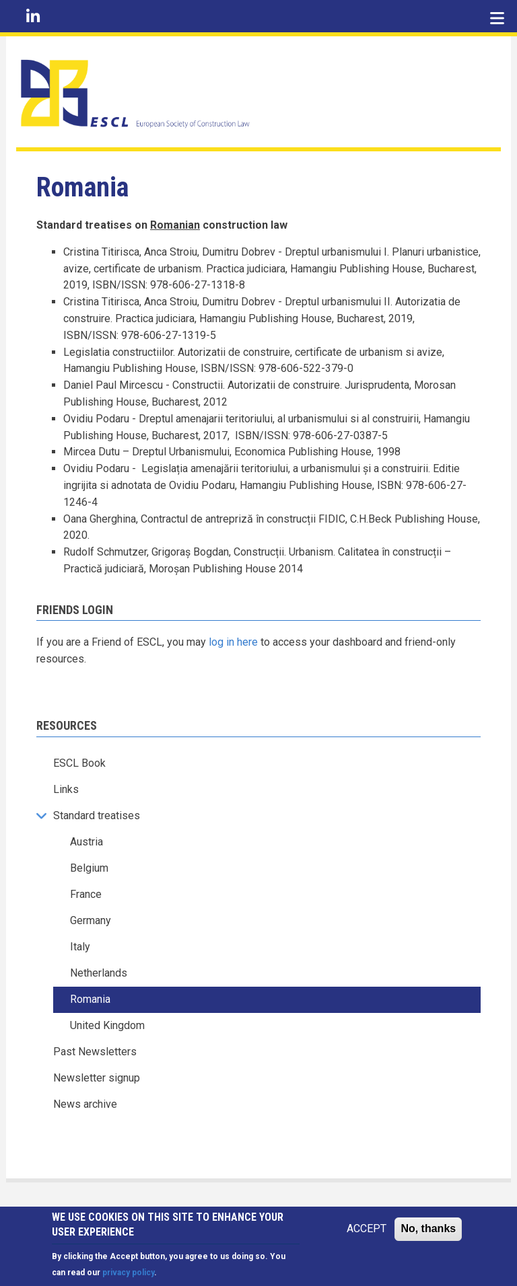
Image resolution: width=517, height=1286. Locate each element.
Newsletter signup (96, 1077)
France (86, 894)
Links (66, 789)
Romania (90, 999)
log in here (233, 642)
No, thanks (428, 1230)
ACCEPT (366, 1229)
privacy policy (128, 1274)
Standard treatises (96, 815)
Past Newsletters (95, 1051)
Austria (86, 841)
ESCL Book (79, 763)
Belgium (89, 868)
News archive (85, 1104)
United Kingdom (107, 1025)
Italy (80, 946)
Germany (90, 920)
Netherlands (98, 973)
